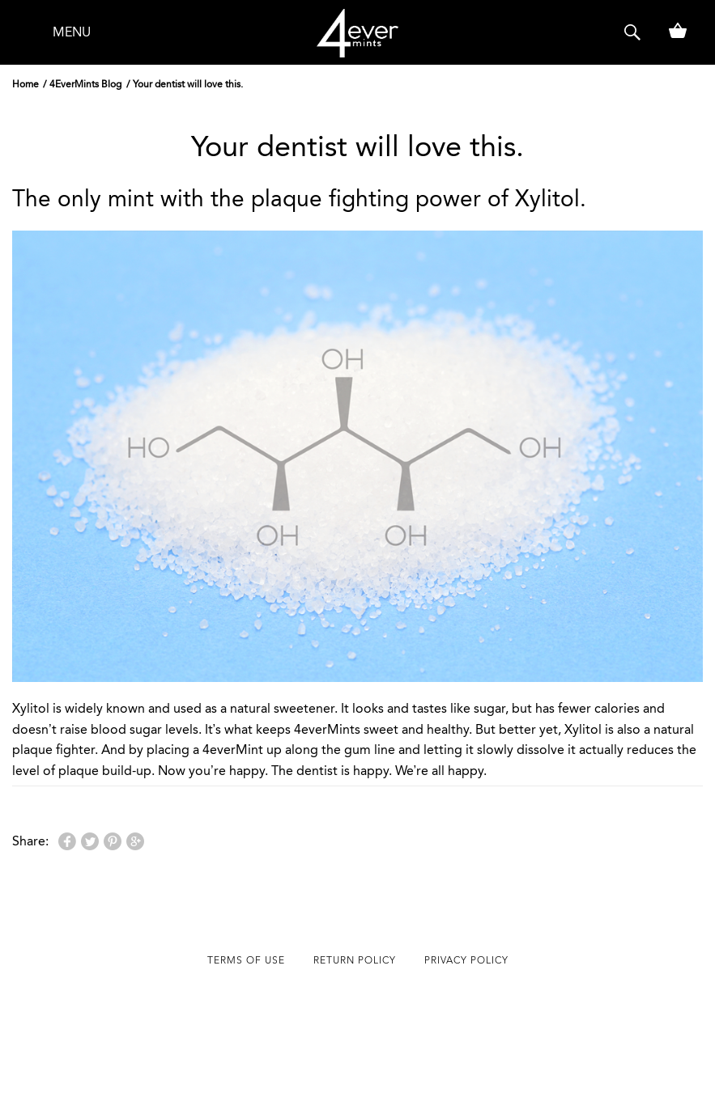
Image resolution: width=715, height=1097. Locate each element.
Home (25, 84)
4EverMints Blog (85, 84)
